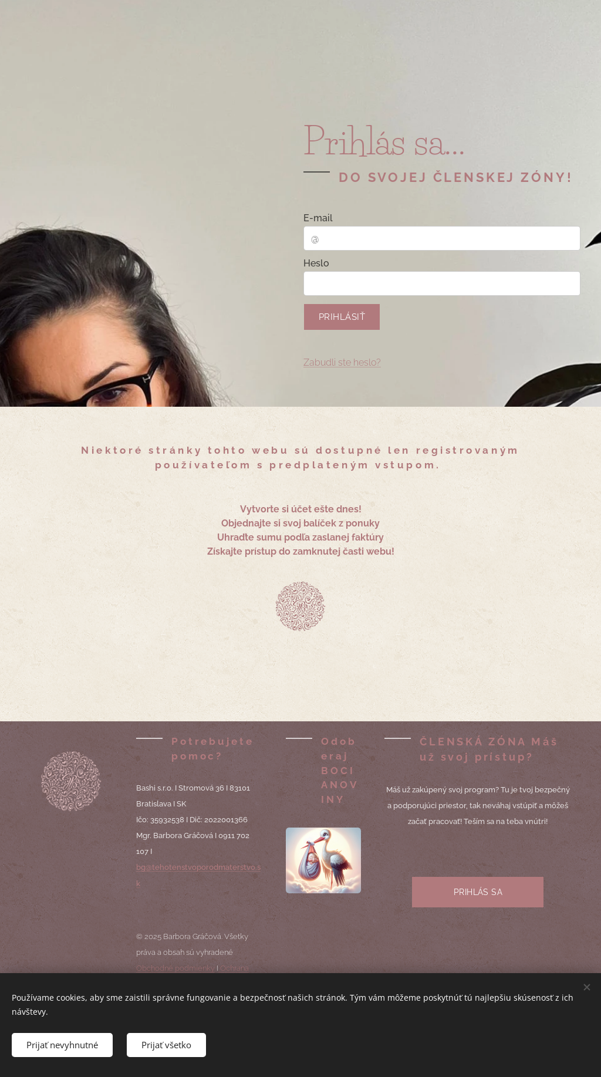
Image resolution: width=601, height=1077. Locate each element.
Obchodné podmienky (175, 968)
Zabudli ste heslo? (342, 362)
